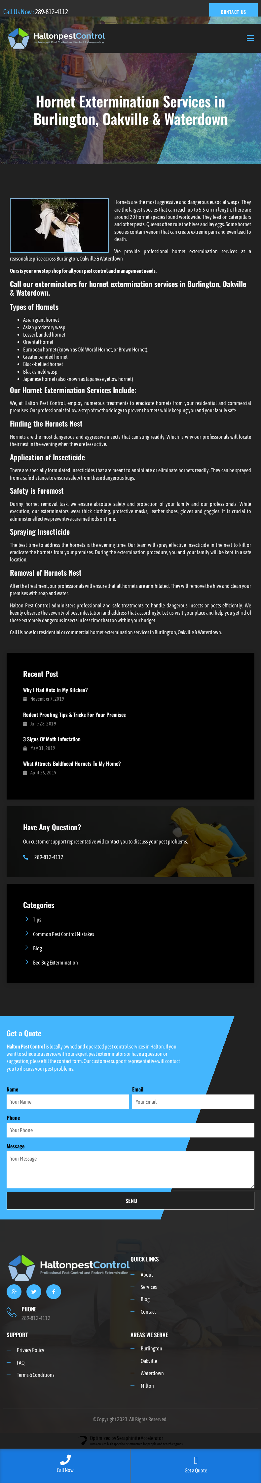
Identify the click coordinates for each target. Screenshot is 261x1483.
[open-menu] (250, 38)
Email (137, 1089)
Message (15, 1146)
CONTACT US (233, 11)
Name (12, 1089)
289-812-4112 (51, 12)
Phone (13, 1118)
